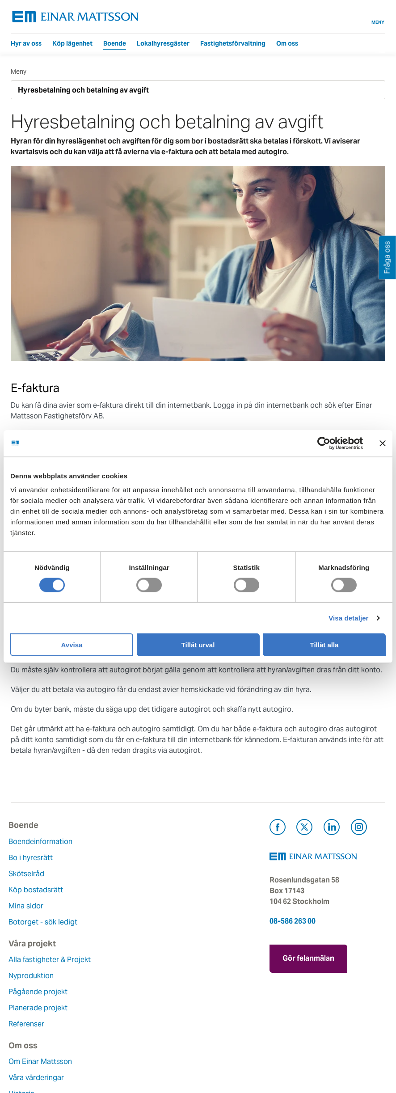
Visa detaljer (348, 617)
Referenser (158, 906)
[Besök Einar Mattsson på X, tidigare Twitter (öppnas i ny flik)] (304, 828)
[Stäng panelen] (382, 443)
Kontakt (153, 959)
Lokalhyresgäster (163, 43)
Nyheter (24, 1040)
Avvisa (72, 645)
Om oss (287, 43)
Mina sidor (28, 906)
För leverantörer (167, 1024)
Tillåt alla (324, 645)
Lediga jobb (31, 1024)
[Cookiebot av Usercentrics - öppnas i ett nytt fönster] (340, 443)
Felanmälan (159, 975)
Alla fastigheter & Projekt (181, 841)
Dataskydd (28, 1056)
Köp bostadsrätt (38, 890)
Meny (377, 17)
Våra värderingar (38, 975)
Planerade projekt (169, 890)
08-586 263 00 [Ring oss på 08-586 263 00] (293, 921)
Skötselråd (28, 873)
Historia (24, 991)
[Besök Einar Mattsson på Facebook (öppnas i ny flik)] (278, 828)
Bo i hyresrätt (33, 857)
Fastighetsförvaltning (232, 43)
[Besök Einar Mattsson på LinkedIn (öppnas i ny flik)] (332, 828)
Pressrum (155, 1008)
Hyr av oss (26, 43)
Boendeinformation (43, 841)
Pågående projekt (169, 873)
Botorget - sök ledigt (45, 922)
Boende (114, 43)
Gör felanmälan (308, 956)
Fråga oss (156, 991)
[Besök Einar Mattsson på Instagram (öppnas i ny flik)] (359, 828)
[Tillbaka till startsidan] (75, 16)
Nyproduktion (162, 857)
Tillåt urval (198, 645)
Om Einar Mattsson (42, 959)
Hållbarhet (28, 1008)
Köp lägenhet (72, 43)
